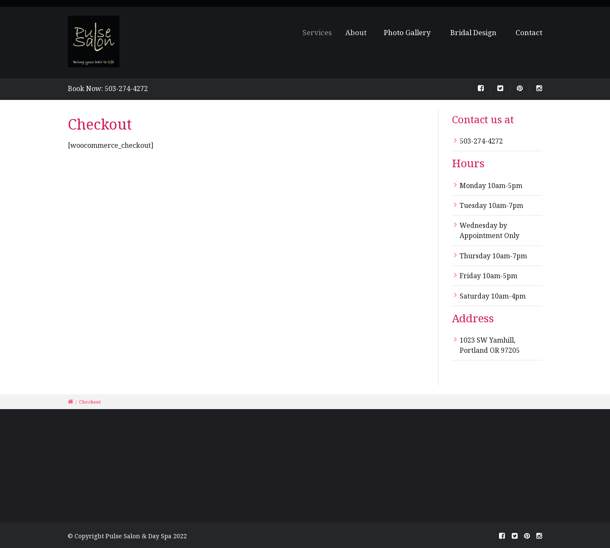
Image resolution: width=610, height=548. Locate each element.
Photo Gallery (407, 32)
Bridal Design (473, 32)
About (358, 32)
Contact (529, 32)
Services (320, 32)
